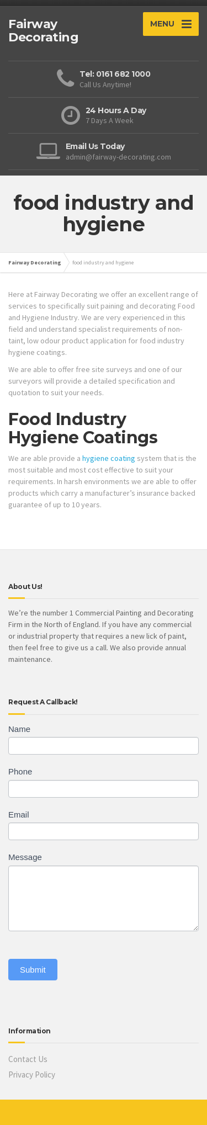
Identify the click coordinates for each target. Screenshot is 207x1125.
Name (19, 729)
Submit (33, 969)
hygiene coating (108, 458)
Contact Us (27, 1059)
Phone (20, 771)
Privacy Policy (31, 1074)
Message (25, 857)
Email (18, 814)
